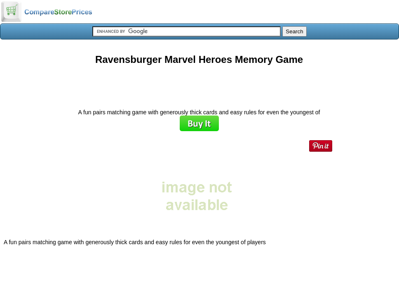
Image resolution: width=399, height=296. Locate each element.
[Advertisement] (199, 83)
